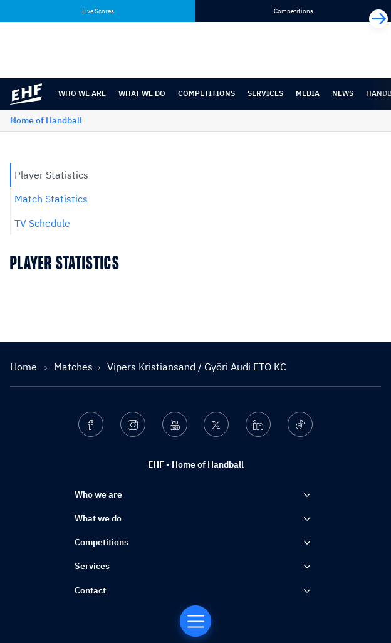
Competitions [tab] (293, 11)
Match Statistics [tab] (51, 198)
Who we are (82, 93)
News (342, 93)
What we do (141, 93)
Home (24, 366)
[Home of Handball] (195, 621)
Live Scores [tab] (98, 11)
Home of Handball (46, 120)
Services (265, 93)
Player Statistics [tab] (51, 175)
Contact (90, 590)
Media (308, 93)
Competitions (206, 93)
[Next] (378, 18)
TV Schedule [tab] (42, 223)
